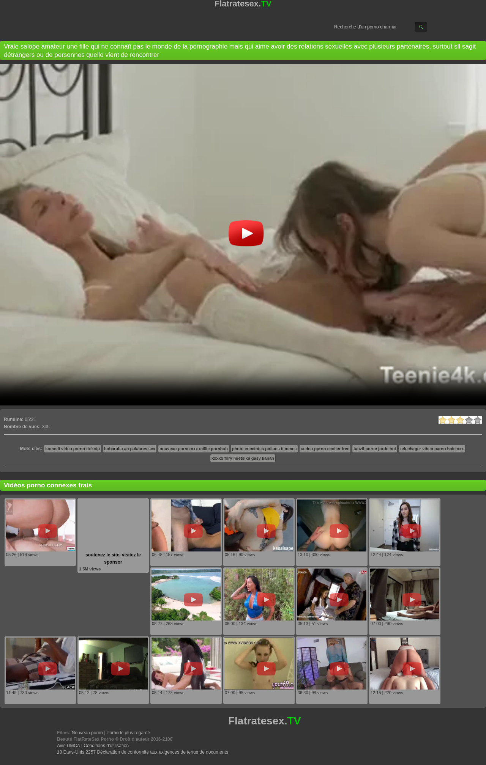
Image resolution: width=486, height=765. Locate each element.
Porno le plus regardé (128, 732)
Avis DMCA (68, 745)
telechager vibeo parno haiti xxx (432, 448)
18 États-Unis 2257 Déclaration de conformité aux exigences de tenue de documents (142, 752)
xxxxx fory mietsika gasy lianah (242, 458)
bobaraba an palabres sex (129, 448)
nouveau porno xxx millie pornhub (193, 448)
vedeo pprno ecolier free (325, 448)
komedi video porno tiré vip (72, 448)
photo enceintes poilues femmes (264, 448)
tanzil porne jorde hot (374, 448)
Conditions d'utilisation (106, 745)
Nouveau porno (87, 732)
